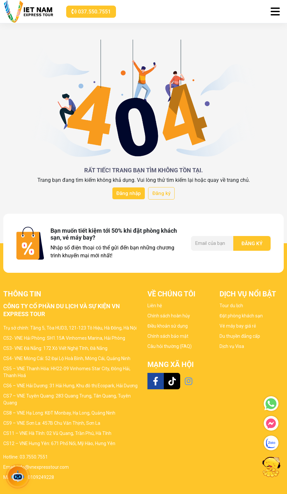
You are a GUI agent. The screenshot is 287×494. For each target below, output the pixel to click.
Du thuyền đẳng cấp (240, 336)
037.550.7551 (91, 12)
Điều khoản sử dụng (167, 326)
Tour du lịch (231, 305)
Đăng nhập (128, 193)
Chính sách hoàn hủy (168, 315)
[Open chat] (18, 476)
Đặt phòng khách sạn (241, 315)
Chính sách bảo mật (167, 336)
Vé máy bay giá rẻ (238, 326)
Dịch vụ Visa (232, 346)
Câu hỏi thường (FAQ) (169, 346)
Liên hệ (154, 305)
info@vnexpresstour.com (43, 467)
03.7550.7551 (34, 457)
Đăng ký (161, 193)
